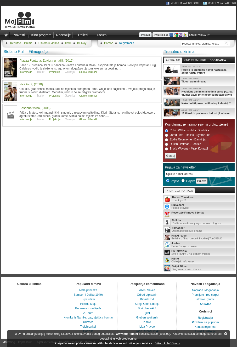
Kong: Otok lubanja (147, 304)
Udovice (88, 322)
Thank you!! (198, 199)
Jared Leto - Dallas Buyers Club (187, 135)
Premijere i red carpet (205, 294)
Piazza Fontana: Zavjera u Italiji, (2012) (46, 60)
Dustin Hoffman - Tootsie (183, 144)
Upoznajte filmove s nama (198, 229)
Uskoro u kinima (49, 43)
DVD (68, 43)
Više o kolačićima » (167, 343)
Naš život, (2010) (31, 84)
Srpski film (88, 299)
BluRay (81, 43)
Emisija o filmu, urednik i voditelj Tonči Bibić (198, 237)
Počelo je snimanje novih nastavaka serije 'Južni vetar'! (198, 69)
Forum (102, 35)
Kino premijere (195, 60)
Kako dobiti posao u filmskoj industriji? (198, 102)
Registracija (126, 43)
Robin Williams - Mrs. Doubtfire (187, 130)
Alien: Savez (147, 290)
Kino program (41, 35)
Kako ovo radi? (199, 35)
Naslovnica (6, 35)
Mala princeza (88, 290)
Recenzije (63, 35)
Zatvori (225, 333)
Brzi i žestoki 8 (147, 308)
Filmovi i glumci (205, 299)
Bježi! (147, 313)
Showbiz (205, 304)
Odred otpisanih (147, 294)
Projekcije (55, 71)
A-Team (88, 313)
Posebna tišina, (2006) (35, 108)
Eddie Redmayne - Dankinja (185, 139)
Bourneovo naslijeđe (88, 308)
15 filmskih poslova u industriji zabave (198, 112)
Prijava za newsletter (180, 167)
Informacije (25, 71)
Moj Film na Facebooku (186, 3)
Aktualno (173, 60)
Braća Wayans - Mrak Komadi (186, 148)
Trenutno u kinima (21, 43)
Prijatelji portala (179, 190)
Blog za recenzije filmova (198, 268)
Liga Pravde (147, 326)
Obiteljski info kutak (198, 260)
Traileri (83, 35)
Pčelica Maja (88, 304)
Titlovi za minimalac (198, 81)
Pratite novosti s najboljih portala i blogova (198, 222)
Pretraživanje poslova (198, 245)
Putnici (147, 322)
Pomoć (108, 43)
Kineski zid (147, 299)
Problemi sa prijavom (205, 322)
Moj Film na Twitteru (222, 3)
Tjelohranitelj (88, 326)
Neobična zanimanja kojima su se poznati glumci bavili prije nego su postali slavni (198, 91)
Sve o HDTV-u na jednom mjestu (198, 252)
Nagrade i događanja (205, 290)
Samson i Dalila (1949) (88, 294)
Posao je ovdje (198, 206)
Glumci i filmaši (88, 71)
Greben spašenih (147, 317)
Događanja (217, 60)
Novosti (19, 35)
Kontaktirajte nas (205, 327)
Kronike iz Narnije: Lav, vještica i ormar (88, 317)
